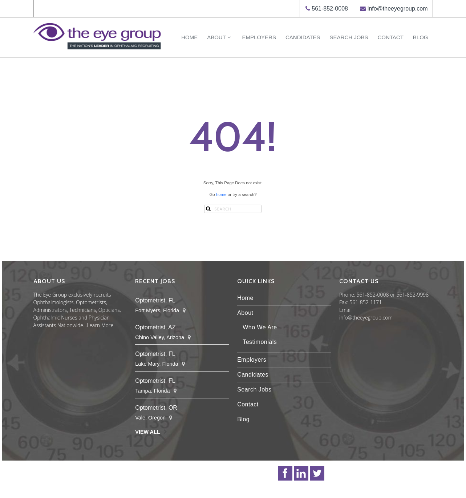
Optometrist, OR (156, 408)
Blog (420, 37)
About (219, 37)
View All (147, 432)
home (221, 194)
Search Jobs (349, 37)
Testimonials (260, 342)
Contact (390, 37)
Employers (259, 37)
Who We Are (260, 327)
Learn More (100, 325)
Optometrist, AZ (155, 327)
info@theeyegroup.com (398, 8)
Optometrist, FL (155, 300)
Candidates (302, 37)
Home (189, 37)
